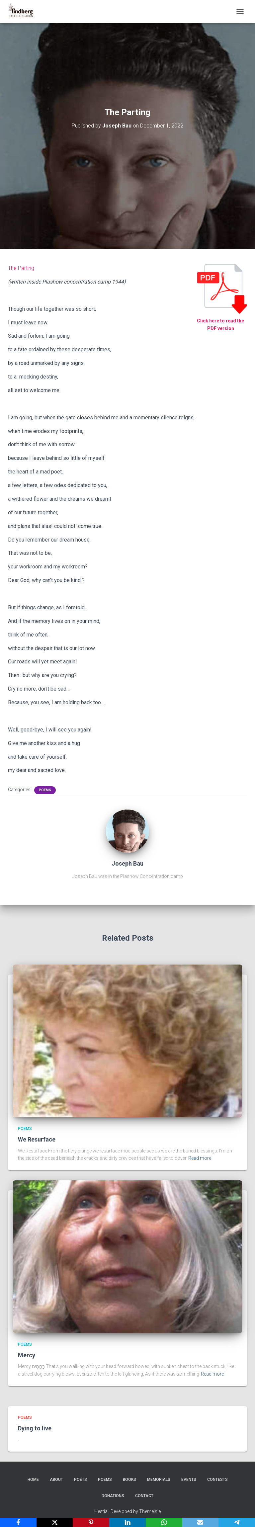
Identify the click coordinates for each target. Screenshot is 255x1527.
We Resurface (36, 1139)
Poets (80, 1479)
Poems (45, 790)
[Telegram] (236, 1522)
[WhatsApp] (164, 1522)
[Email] (200, 1522)
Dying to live (34, 1428)
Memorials (158, 1479)
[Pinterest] (91, 1522)
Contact (144, 1495)
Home (33, 1479)
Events (188, 1479)
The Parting (21, 268)
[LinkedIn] (127, 1522)
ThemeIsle (150, 1511)
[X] (55, 1522)
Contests (217, 1479)
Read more (199, 1158)
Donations (113, 1495)
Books (129, 1479)
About (56, 1479)
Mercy (26, 1355)
